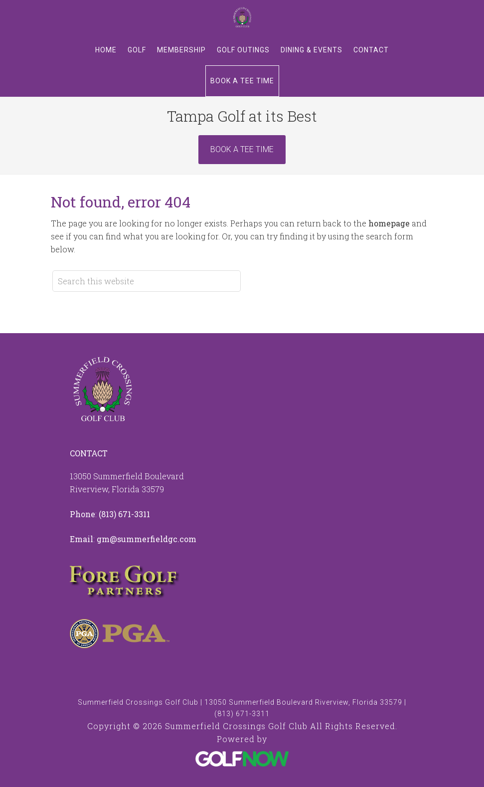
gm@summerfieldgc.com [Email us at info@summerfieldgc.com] (146, 539)
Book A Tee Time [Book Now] (242, 149)
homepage (389, 223)
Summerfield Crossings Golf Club (242, 17)
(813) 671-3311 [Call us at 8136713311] (124, 514)
